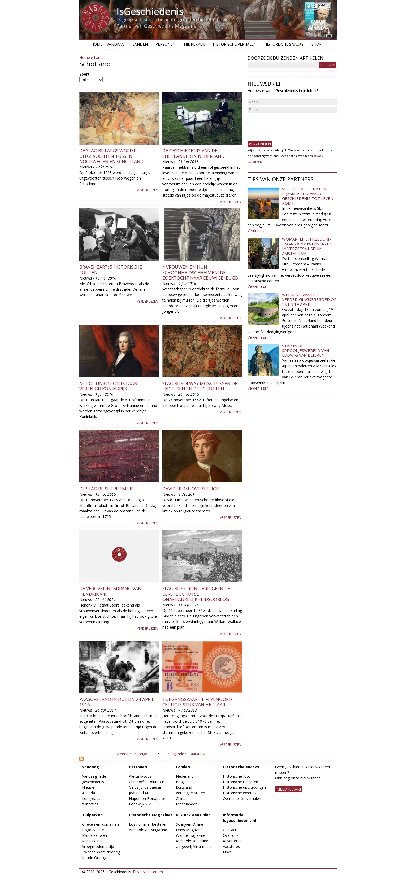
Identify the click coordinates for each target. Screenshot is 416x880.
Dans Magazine (189, 829)
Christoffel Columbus (147, 781)
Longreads (91, 798)
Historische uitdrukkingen (244, 787)
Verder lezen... (259, 230)
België (181, 781)
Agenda (88, 792)
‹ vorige (141, 753)
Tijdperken (194, 44)
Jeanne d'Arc (139, 792)
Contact (229, 829)
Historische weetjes (240, 792)
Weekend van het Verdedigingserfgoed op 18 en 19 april (309, 299)
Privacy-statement (148, 871)
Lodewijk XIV (140, 804)
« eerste (124, 753)
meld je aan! (288, 789)
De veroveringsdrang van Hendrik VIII (110, 591)
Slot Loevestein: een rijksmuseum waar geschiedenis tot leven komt (307, 196)
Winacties (90, 804)
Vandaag (115, 44)
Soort (84, 74)
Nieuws (88, 787)
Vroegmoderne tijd (98, 846)
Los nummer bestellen (148, 824)
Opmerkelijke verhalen (242, 798)
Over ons (231, 835)
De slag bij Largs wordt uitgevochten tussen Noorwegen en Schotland (111, 155)
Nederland (185, 776)
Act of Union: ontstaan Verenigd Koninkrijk (108, 386)
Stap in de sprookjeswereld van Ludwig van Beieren (305, 350)
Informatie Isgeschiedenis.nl (239, 817)
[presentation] (288, 124)
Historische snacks (284, 44)
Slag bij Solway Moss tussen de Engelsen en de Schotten (199, 386)
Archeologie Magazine (148, 829)
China (180, 798)
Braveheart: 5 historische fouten (110, 269)
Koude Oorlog (94, 857)
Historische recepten (240, 781)
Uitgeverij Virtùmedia (193, 846)
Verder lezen (147, 190)
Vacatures (231, 846)
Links (227, 852)
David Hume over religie (191, 489)
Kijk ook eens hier (193, 814)
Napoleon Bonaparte (147, 798)
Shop (316, 44)
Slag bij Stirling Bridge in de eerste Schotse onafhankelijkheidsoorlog (196, 593)
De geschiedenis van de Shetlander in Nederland (193, 153)
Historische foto (236, 776)
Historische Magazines (151, 814)
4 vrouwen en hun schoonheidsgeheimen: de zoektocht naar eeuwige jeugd (200, 272)
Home (96, 44)
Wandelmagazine (190, 835)
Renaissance (92, 840)
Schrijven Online (189, 824)
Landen (140, 44)
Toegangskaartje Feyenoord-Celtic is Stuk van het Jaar (197, 702)
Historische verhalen (235, 44)
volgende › (177, 753)
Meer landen (186, 804)
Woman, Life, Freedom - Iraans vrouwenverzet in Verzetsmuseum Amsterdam (307, 246)
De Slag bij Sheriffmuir (106, 489)
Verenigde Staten (190, 792)
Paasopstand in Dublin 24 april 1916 (116, 702)
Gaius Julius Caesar (145, 787)
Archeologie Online (192, 840)
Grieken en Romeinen (100, 824)
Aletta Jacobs (140, 776)
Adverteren (232, 840)
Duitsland (184, 787)
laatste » (197, 753)
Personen (165, 44)
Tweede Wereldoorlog (101, 852)
